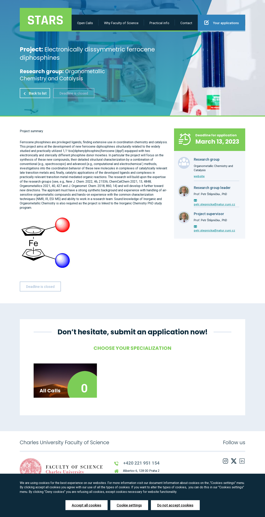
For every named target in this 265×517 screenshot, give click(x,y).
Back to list (35, 93)
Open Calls (85, 23)
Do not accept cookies (175, 505)
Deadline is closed (74, 93)
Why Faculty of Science (121, 23)
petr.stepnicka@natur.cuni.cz (214, 204)
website (199, 176)
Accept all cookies (86, 505)
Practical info (159, 23)
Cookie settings (129, 505)
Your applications (221, 22)
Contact (186, 23)
